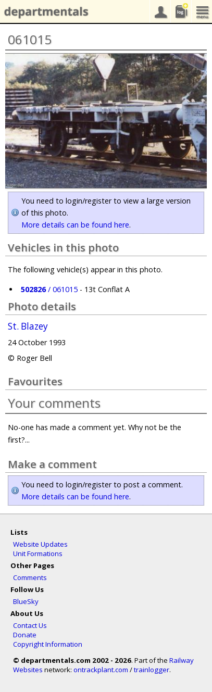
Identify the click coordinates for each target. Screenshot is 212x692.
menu (201, 11)
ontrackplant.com (100, 669)
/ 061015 (49, 289)
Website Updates (40, 544)
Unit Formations (38, 553)
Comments (30, 577)
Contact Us (30, 625)
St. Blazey (28, 326)
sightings (180, 11)
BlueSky (26, 601)
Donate (24, 634)
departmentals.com (44, 12)
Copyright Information (47, 644)
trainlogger (151, 669)
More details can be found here (75, 225)
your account (159, 11)
